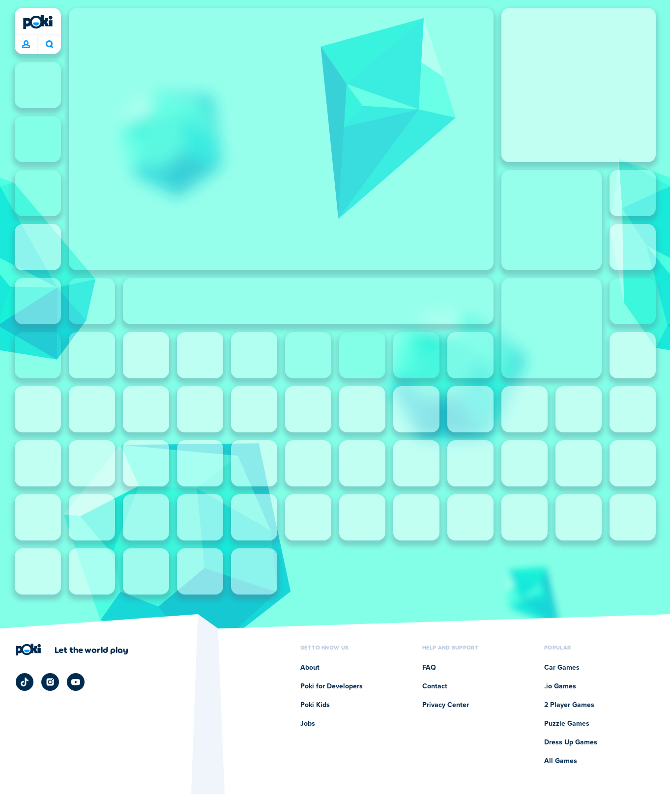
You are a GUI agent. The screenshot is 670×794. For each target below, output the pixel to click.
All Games (560, 761)
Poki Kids (315, 705)
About (310, 667)
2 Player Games (569, 705)
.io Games (560, 686)
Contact (434, 686)
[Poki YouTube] (76, 682)
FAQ (429, 667)
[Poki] (38, 22)
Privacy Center (445, 705)
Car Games (562, 667)
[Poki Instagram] (50, 682)
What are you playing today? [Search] (50, 44)
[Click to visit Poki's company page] (72, 649)
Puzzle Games (566, 723)
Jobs (307, 723)
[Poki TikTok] (24, 682)
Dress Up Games (570, 742)
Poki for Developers (331, 686)
